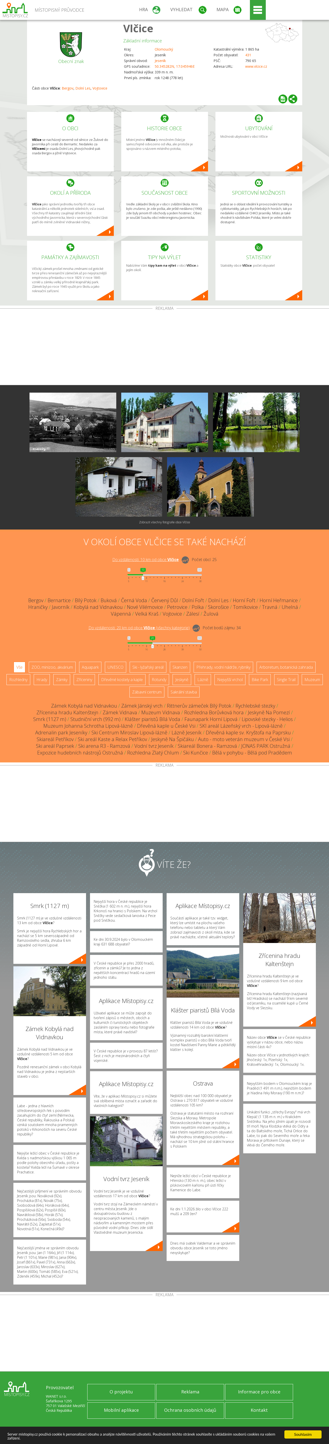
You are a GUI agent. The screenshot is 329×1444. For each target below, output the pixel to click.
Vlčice (138, 28)
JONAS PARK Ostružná (265, 746)
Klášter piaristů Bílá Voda (152, 719)
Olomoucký (164, 49)
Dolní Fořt (193, 600)
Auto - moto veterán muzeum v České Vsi (244, 739)
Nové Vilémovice (145, 607)
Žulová (211, 613)
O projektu (121, 1392)
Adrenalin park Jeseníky (61, 732)
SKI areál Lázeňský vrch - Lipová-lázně (241, 725)
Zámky (61, 679)
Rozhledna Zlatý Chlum (153, 752)
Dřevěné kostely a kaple (122, 679)
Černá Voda (134, 600)
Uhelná (290, 607)
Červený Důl (164, 600)
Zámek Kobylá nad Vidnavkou (84, 705)
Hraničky (38, 607)
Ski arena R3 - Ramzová (104, 746)
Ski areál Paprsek (55, 746)
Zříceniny (84, 679)
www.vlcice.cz (256, 66)
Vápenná (121, 613)
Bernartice (59, 600)
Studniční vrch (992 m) (95, 719)
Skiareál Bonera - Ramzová (207, 746)
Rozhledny (18, 679)
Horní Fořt (244, 600)
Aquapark (90, 667)
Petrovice (177, 607)
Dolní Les (82, 88)
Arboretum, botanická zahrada (286, 667)
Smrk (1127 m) (49, 719)
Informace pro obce (259, 1392)
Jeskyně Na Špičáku (172, 739)
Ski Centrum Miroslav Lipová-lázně (129, 732)
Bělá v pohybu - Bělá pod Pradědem (252, 752)
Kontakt (259, 1410)
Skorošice (218, 607)
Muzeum (312, 679)
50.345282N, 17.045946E (175, 66)
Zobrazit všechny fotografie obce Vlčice (164, 522)
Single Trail (286, 679)
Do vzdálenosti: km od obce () (139, 627)
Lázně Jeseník (187, 732)
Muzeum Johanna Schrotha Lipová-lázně (88, 725)
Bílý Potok (85, 600)
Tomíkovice (245, 607)
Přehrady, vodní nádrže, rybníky (223, 667)
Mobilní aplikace (121, 1410)
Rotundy (159, 679)
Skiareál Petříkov (55, 739)
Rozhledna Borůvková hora (214, 712)
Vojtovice (99, 88)
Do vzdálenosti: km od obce (145, 559)
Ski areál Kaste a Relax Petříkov (112, 739)
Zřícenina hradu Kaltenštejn (67, 712)
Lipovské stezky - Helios (267, 719)
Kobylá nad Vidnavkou (98, 607)
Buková (109, 600)
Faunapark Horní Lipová (211, 719)
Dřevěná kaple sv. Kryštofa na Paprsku (248, 732)
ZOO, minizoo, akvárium (52, 667)
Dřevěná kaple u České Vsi (166, 725)
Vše (19, 667)
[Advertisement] (164, 347)
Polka (198, 607)
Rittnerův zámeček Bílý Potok (199, 705)
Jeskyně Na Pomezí (269, 712)
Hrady (41, 679)
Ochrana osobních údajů (190, 1410)
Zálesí (192, 613)
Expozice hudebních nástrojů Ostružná (80, 752)
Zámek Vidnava (120, 712)
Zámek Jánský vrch (142, 705)
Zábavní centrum (147, 692)
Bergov (67, 88)
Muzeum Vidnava (160, 712)
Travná (269, 607)
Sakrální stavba (184, 692)
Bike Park (260, 679)
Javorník (60, 607)
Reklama (190, 1392)
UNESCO (115, 667)
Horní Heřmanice (279, 600)
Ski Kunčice (195, 752)
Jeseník (160, 60)
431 (248, 55)
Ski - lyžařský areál (148, 667)
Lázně (202, 679)
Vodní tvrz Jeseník (154, 746)
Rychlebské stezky (255, 705)
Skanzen (180, 667)
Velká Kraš (146, 613)
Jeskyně (181, 679)
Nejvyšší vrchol (230, 679)
